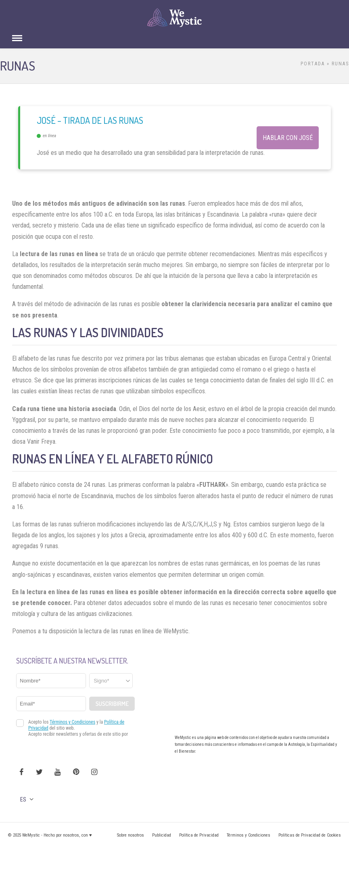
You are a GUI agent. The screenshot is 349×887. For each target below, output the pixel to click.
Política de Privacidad (199, 835)
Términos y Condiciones (248, 835)
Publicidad (161, 835)
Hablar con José (288, 138)
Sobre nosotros (130, 835)
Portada (313, 64)
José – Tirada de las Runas (90, 120)
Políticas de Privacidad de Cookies (309, 835)
